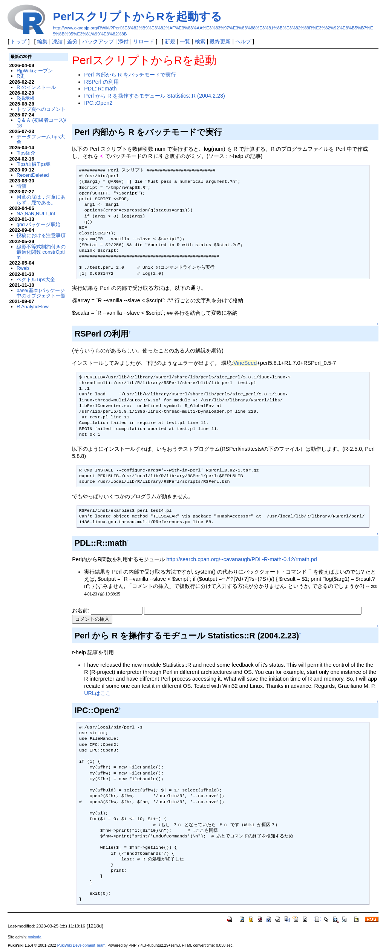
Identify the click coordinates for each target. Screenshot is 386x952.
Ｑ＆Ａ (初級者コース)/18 (41, 122)
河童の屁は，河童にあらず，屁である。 (41, 199)
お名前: (81, 611)
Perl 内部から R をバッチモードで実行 (130, 75)
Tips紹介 (26, 153)
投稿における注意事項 (41, 235)
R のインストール (36, 87)
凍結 (57, 41)
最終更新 (220, 41)
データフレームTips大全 (41, 139)
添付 (123, 41)
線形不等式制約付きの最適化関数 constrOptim (41, 252)
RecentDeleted (33, 175)
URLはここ (97, 693)
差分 (72, 41)
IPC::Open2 (98, 103)
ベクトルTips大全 (36, 279)
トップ (18, 41)
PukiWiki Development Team (81, 945)
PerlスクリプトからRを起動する (137, 16)
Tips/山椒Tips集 (34, 164)
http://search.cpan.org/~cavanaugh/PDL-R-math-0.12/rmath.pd (241, 559)
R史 (21, 76)
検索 (200, 41)
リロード (143, 41)
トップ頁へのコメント (41, 109)
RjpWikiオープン (35, 70)
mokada (34, 937)
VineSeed (245, 363)
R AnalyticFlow (33, 306)
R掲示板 (26, 98)
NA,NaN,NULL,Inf (36, 213)
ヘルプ (243, 41)
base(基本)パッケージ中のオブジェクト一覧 (41, 293)
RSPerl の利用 (101, 82)
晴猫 (21, 186)
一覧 (185, 41)
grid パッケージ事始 (38, 224)
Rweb (23, 268)
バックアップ (98, 41)
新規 (170, 41)
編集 (42, 41)
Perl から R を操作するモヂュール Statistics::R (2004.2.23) (154, 96)
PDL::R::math (100, 89)
